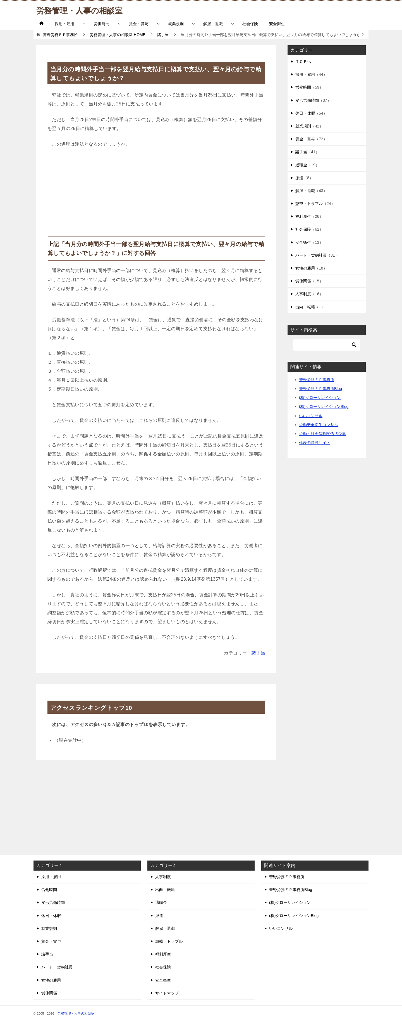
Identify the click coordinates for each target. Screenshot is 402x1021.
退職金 (301, 165)
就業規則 (176, 24)
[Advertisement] (156, 194)
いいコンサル (310, 415)
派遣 (299, 178)
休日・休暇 (305, 113)
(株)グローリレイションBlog (323, 406)
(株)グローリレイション (320, 397)
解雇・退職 (213, 24)
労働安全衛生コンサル (318, 424)
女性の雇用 (305, 268)
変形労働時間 (307, 100)
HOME (117, 34)
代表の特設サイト (314, 442)
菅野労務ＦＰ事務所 (316, 379)
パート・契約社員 (311, 255)
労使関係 (303, 281)
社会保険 (250, 24)
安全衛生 (277, 24)
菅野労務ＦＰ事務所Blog (320, 388)
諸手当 (258, 653)
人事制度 (303, 294)
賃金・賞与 (139, 24)
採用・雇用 (64, 24)
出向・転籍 (305, 307)
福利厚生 (303, 216)
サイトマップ (167, 993)
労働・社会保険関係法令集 (322, 433)
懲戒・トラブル (309, 203)
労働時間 (101, 24)
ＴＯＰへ (303, 61)
